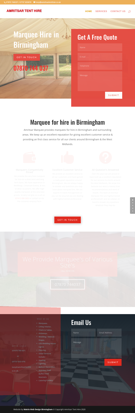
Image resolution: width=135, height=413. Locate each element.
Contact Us (118, 11)
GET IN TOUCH (27, 57)
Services (101, 11)
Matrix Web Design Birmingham (38, 409)
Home (88, 11)
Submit (113, 95)
